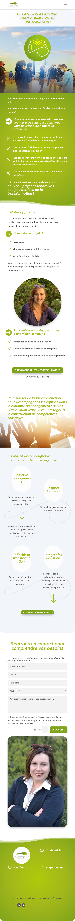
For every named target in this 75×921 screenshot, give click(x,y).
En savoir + (29, 723)
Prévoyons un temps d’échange (36, 370)
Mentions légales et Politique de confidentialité (42, 898)
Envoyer (57, 729)
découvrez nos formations (36, 612)
